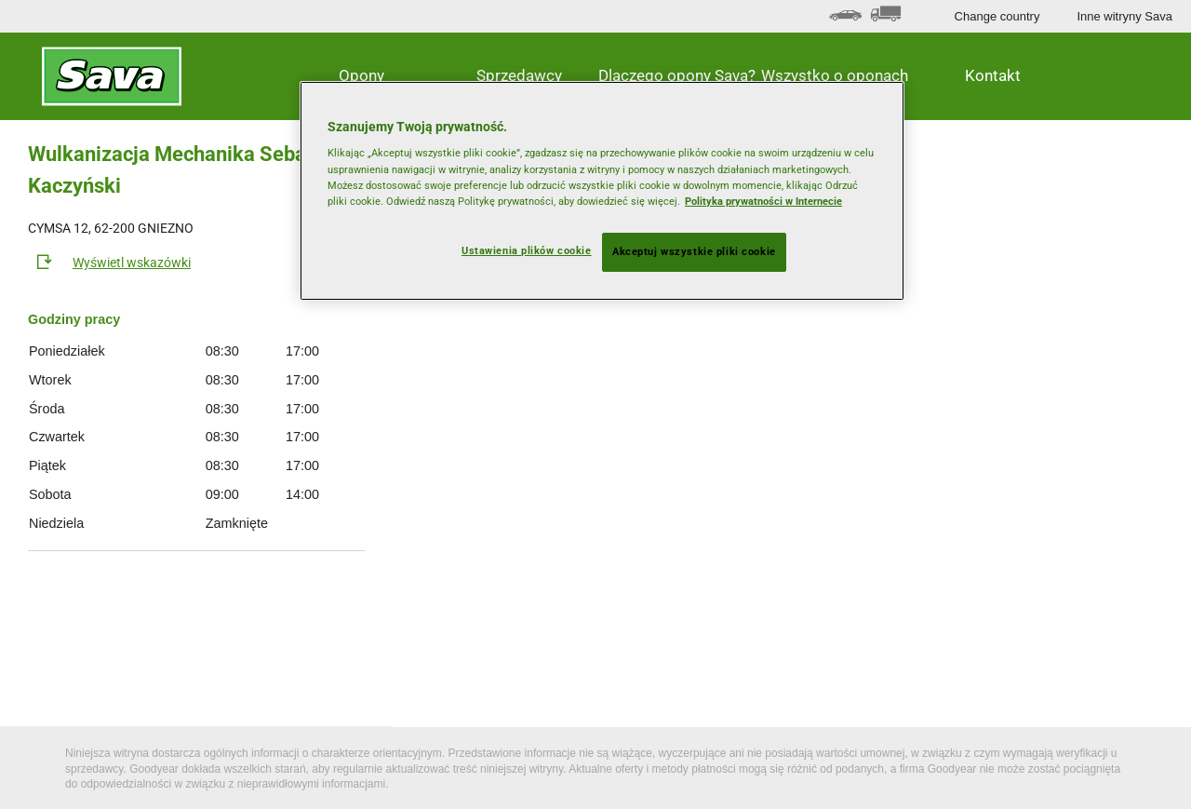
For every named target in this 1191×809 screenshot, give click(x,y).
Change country (997, 16)
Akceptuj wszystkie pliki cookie (694, 251)
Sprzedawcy (519, 75)
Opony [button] (361, 75)
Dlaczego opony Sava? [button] (677, 75)
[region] (602, 191)
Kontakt (993, 75)
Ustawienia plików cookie (527, 250)
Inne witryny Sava (1124, 16)
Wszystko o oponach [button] (834, 75)
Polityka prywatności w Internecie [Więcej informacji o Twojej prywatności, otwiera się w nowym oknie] (763, 201)
